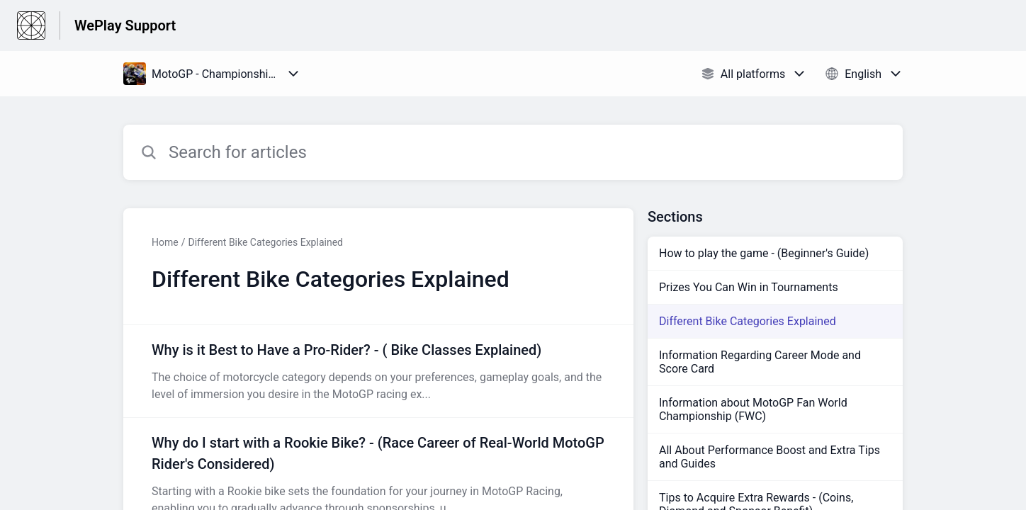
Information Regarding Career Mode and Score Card (760, 361)
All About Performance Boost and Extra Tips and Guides (769, 456)
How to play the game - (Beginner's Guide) (764, 253)
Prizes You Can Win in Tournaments (748, 287)
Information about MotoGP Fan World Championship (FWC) (753, 409)
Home (165, 242)
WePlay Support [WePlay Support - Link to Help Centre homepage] (125, 25)
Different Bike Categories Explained (265, 242)
